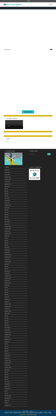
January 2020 (7, 329)
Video (11, 412)
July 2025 (6, 188)
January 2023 (7, 252)
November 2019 (8, 334)
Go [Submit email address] (49, 154)
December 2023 (8, 226)
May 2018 (6, 376)
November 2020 (8, 306)
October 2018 (7, 365)
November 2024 (8, 205)
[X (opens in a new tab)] (27, 1)
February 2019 (7, 355)
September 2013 (8, 405)
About (24, 411)
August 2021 (7, 285)
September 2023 (8, 233)
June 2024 (6, 212)
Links (38, 412)
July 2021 (6, 287)
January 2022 (7, 273)
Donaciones (40, 412)
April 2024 (6, 217)
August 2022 (7, 264)
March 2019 (7, 353)
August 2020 (7, 313)
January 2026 (7, 174)
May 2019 (6, 348)
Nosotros (19, 412)
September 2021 (8, 282)
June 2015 (6, 402)
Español (15, 412)
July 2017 (6, 391)
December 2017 (8, 388)
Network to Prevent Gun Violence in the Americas (18, 412)
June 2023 (6, 240)
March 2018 (7, 381)
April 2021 (6, 294)
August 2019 (7, 341)
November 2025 (8, 179)
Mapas (36, 412)
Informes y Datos (29, 412)
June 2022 (6, 266)
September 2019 (8, 339)
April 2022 (6, 268)
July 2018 (6, 372)
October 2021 (7, 280)
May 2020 (6, 320)
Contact (26, 411)
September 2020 (8, 311)
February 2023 (7, 249)
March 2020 (7, 325)
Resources (7, 412)
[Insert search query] (28, 141)
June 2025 (6, 191)
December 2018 (8, 360)
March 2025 (7, 198)
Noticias (23, 412)
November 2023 (8, 228)
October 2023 (7, 231)
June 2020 (6, 318)
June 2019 (6, 346)
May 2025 (6, 193)
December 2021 (8, 275)
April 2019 (6, 351)
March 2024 (7, 219)
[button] (51, 49)
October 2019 (7, 336)
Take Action (6, 412)
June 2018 (6, 374)
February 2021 (7, 299)
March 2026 (7, 169)
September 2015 (8, 398)
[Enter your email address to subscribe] (40, 154)
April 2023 (6, 245)
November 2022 (8, 256)
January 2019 (7, 358)
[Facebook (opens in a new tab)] (28, 1)
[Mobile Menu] (50, 4)
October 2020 (7, 308)
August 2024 (7, 207)
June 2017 (6, 393)
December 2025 (8, 177)
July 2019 (6, 343)
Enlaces (50, 412)
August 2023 (7, 235)
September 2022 (8, 261)
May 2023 (6, 242)
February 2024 (7, 221)
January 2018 (7, 386)
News (31, 411)
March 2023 (7, 247)
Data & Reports (32, 412)
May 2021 (6, 292)
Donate (45, 412)
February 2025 (7, 200)
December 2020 (8, 304)
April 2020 (6, 322)
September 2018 (8, 367)
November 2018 (8, 362)
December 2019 (8, 332)
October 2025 (7, 181)
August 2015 (7, 400)
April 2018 (6, 379)
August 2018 (7, 369)
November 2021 (8, 278)
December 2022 (8, 254)
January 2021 (7, 301)
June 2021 (6, 289)
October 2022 (7, 259)
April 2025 (6, 195)
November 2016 (8, 395)
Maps (41, 412)
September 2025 (8, 184)
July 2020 (6, 315)
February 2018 (7, 383)
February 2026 (7, 172)
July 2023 (6, 238)
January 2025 (7, 202)
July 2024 (6, 209)
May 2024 (6, 214)
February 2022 (7, 271)
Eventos (45, 412)
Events (49, 412)
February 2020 (7, 327)
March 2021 (7, 296)
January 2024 (7, 224)
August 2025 (7, 186)
